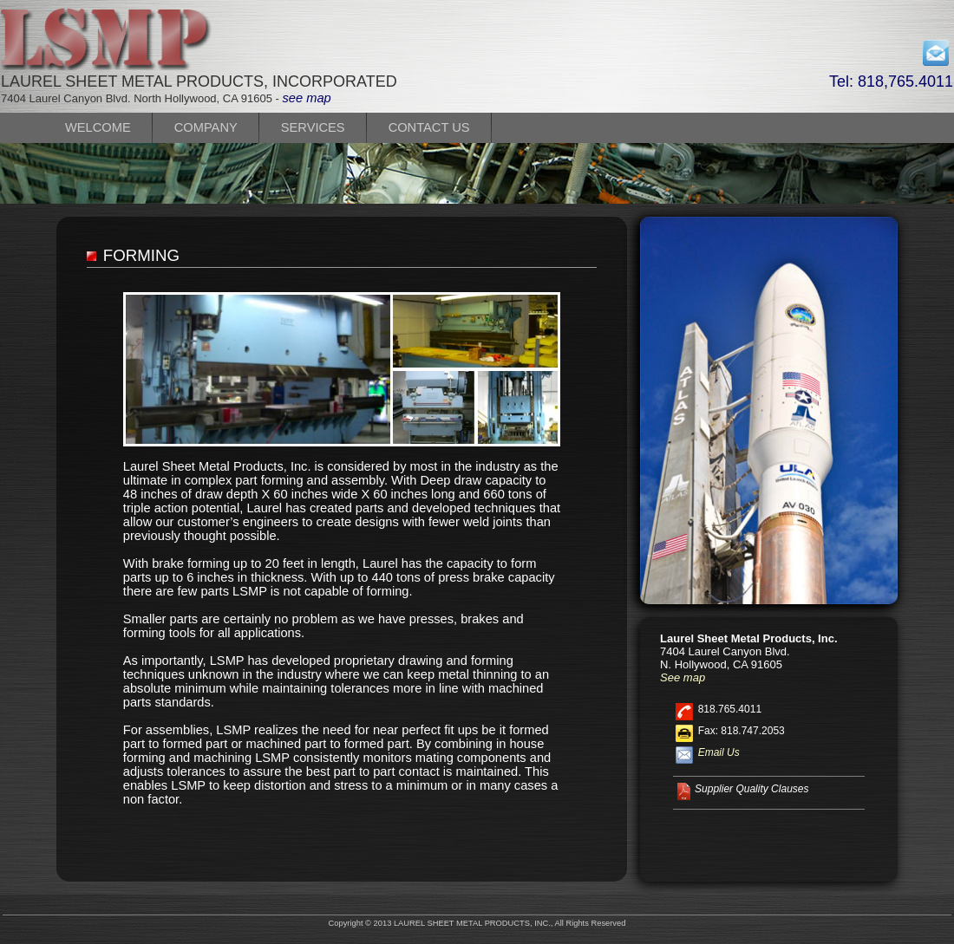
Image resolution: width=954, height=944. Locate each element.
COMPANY (206, 127)
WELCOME (98, 127)
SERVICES (313, 127)
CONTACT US (429, 127)
